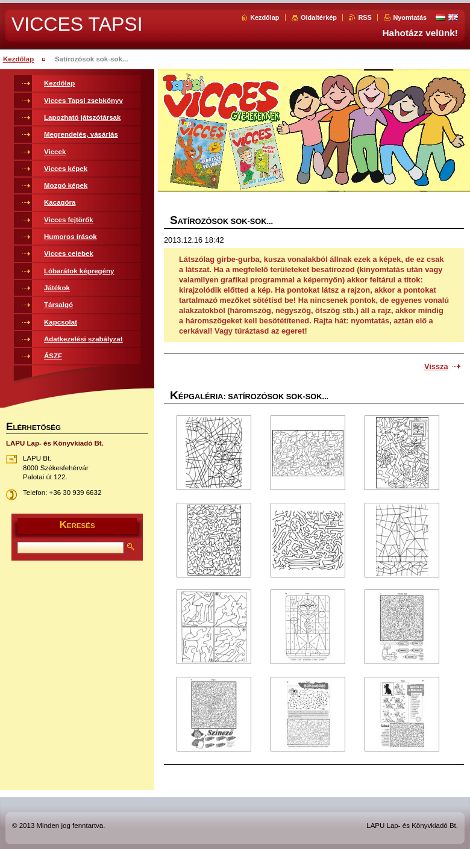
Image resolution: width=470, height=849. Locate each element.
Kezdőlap (264, 17)
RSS (364, 17)
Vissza (436, 366)
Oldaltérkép (319, 17)
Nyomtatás (410, 17)
